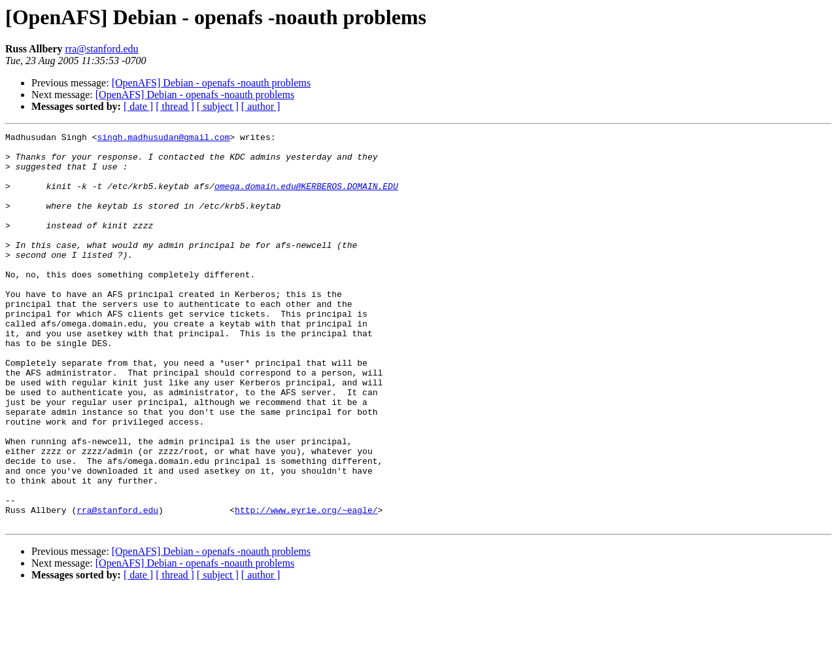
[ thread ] (175, 106)
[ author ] (261, 106)
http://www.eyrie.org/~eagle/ (306, 586)
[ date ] (138, 106)
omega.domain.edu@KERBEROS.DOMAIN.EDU (306, 197)
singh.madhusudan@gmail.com (163, 139)
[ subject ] (218, 106)
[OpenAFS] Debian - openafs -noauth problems (211, 82)
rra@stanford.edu (102, 48)
